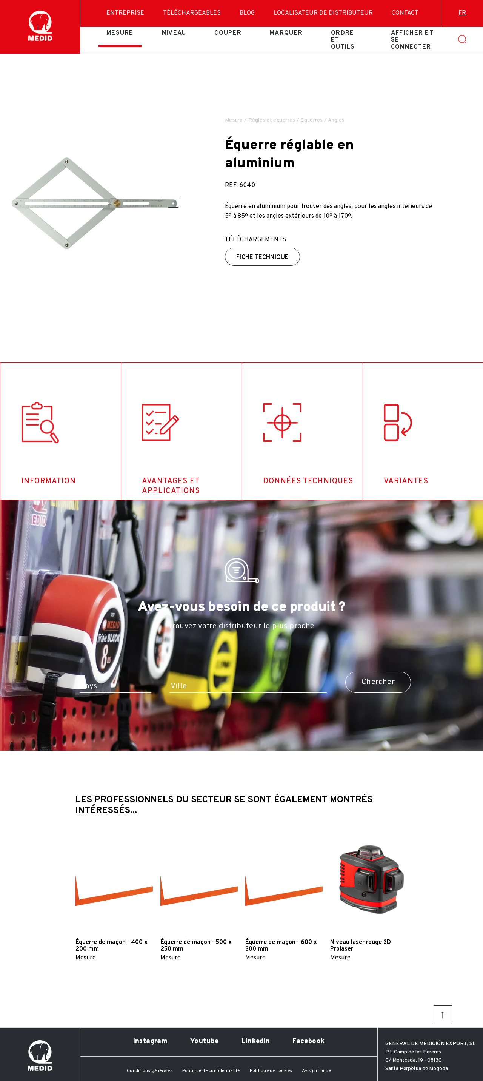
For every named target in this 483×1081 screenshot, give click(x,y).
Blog (247, 13)
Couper (228, 33)
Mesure (120, 33)
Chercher (378, 682)
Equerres (311, 120)
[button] (173, 207)
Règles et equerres (271, 120)
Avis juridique (316, 1071)
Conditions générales (149, 1071)
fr (462, 13)
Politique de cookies (271, 1071)
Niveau (174, 33)
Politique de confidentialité (211, 1071)
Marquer (286, 33)
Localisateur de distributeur (323, 13)
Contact (405, 13)
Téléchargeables (192, 13)
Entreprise (125, 13)
